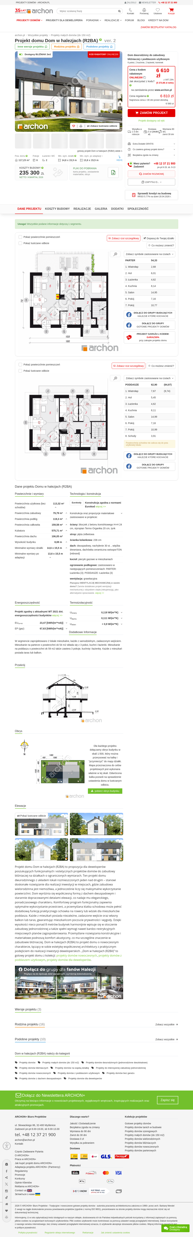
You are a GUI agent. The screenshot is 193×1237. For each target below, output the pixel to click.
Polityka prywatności (27, 1232)
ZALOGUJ (130, 2)
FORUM (129, 20)
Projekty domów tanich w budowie (143, 1127)
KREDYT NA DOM (158, 20)
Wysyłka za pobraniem (82, 1142)
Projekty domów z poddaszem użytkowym (79, 1073)
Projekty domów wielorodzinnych (142, 1138)
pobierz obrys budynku (105, 791)
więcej (119, 158)
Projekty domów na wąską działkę (72, 1068)
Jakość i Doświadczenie (83, 1123)
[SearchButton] (119, 11)
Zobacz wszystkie (166, 1024)
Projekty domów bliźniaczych (33, 1068)
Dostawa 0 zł (77, 1138)
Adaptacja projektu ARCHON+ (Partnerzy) (37, 1167)
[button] (149, 314)
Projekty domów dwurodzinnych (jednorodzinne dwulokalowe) (116, 1062)
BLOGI (141, 20)
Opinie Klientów (23, 1182)
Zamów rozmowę (151, 173)
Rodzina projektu (67, 46)
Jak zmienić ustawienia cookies (115, 1232)
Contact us (23, 1190)
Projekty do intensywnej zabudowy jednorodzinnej (121, 1068)
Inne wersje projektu (32, 46)
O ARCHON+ (22, 1155)
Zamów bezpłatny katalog (158, 27)
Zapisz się (168, 1100)
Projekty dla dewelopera (64, 20)
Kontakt (19, 1143)
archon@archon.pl (25, 1140)
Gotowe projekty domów (138, 1123)
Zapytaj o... (152, 182)
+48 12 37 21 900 (164, 163)
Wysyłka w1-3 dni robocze (135, 132)
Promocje (20, 1174)
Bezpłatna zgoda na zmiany (85, 1127)
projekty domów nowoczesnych (76, 955)
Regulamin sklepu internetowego (60, 1232)
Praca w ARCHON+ (25, 1159)
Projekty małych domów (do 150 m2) (60, 1062)
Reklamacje (88, 1232)
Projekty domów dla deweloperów (85, 1078)
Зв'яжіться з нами (27, 1194)
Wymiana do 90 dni (80, 1131)
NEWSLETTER (147, 2)
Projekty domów (30, 20)
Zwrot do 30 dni (78, 1135)
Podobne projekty (99, 46)
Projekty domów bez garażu (120, 1073)
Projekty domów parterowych (140, 1150)
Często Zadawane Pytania (29, 1151)
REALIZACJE (113, 20)
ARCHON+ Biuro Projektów (30, 1116)
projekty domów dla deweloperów (69, 960)
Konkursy (20, 1178)
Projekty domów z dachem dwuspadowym (40, 1078)
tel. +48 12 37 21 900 (35, 1134)
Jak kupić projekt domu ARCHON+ (33, 1163)
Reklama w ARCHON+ (27, 1186)
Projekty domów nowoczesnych (35, 1073)
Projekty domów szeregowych (141, 1131)
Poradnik (93, 20)
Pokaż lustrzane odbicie (31, 815)
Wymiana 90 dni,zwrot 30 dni (166, 132)
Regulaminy (21, 1171)
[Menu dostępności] (7, 1146)
